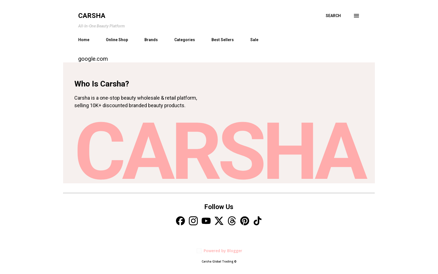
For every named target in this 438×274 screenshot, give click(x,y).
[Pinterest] (244, 221)
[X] (219, 221)
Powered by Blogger (219, 250)
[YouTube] (206, 221)
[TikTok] (257, 221)
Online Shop (117, 40)
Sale (254, 40)
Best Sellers (222, 40)
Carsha (91, 16)
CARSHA (219, 152)
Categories (184, 40)
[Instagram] (193, 221)
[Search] (333, 15)
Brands (151, 40)
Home (83, 40)
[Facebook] (180, 221)
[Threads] (231, 221)
